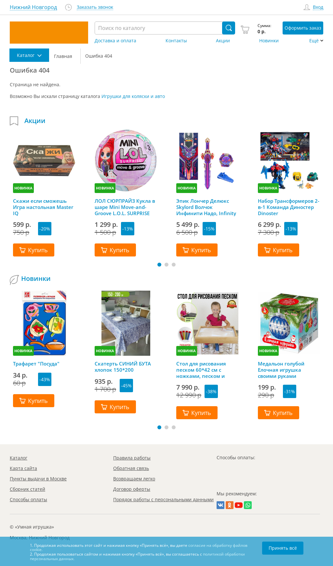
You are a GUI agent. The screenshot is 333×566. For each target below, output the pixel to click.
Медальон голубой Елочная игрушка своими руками (281, 370)
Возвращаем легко (134, 479)
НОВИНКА (23, 188)
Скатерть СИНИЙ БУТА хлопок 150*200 (123, 367)
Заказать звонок (95, 7)
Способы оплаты (28, 499)
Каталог (18, 458)
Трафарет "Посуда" (36, 364)
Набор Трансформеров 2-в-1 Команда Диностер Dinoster (288, 207)
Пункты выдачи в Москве (38, 479)
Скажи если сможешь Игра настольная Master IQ (43, 207)
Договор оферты (131, 489)
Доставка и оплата (115, 40)
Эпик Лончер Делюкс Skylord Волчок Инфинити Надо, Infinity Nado (206, 207)
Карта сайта (23, 468)
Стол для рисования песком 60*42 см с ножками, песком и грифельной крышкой (203, 370)
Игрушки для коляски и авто (133, 96)
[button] (159, 265)
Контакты (176, 40)
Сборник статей (27, 489)
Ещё (314, 40)
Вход (318, 7)
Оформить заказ (303, 28)
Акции (223, 40)
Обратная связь (131, 468)
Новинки (269, 40)
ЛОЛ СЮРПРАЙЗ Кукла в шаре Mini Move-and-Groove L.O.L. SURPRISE (125, 207)
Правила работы (132, 458)
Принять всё (283, 548)
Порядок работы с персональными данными (163, 499)
